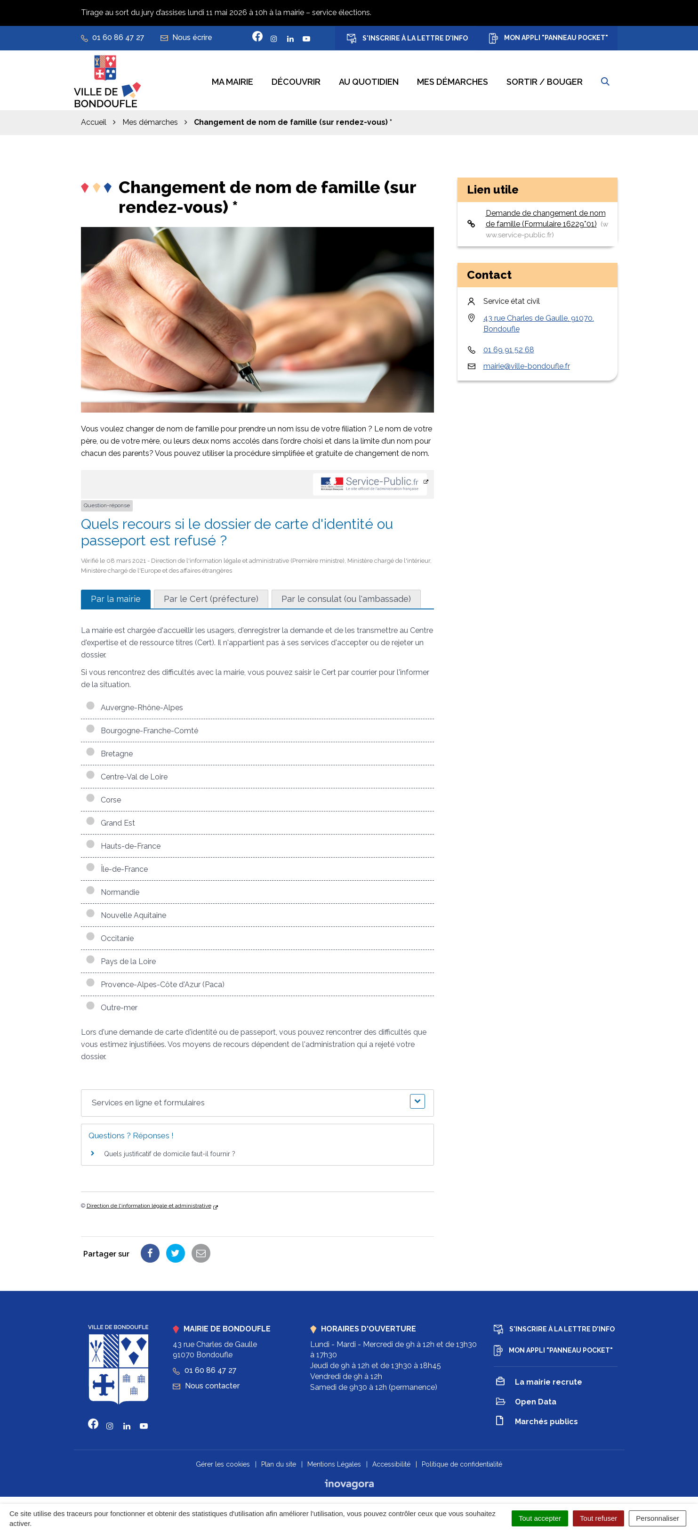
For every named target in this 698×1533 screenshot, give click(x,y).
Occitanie (110, 936)
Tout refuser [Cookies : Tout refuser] (598, 1518)
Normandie (112, 889)
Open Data (526, 1400)
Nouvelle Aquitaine (126, 912)
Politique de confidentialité (462, 1462)
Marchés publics (537, 1419)
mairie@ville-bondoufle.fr (526, 363)
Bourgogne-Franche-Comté (142, 728)
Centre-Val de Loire (127, 774)
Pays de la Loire (121, 959)
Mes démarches (452, 81)
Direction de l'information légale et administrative (149, 1203)
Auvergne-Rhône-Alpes (134, 705)
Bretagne (109, 751)
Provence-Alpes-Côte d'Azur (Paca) (155, 982)
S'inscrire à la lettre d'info (407, 38)
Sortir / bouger (544, 81)
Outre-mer (111, 1005)
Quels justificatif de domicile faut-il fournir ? (169, 1151)
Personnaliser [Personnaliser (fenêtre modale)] (657, 1518)
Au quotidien (369, 81)
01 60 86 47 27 (205, 1368)
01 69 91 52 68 (508, 347)
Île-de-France (117, 866)
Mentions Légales (334, 1462)
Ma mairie (232, 81)
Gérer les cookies (223, 1462)
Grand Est (110, 820)
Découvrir (296, 81)
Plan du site (278, 1462)
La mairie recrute (539, 1381)
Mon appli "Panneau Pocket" (548, 38)
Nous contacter (206, 1383)
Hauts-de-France (123, 843)
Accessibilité (391, 1462)
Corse (103, 797)
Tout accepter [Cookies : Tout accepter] (540, 1518)
